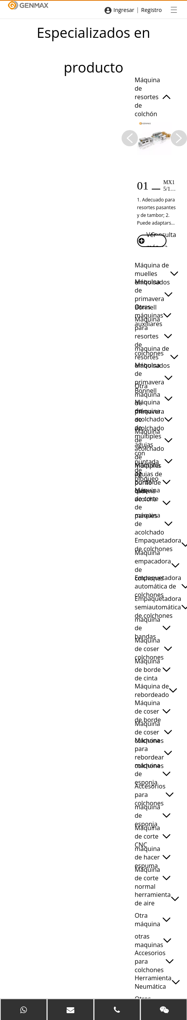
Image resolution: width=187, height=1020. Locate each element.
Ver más (148, 241)
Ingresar (123, 10)
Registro (151, 10)
